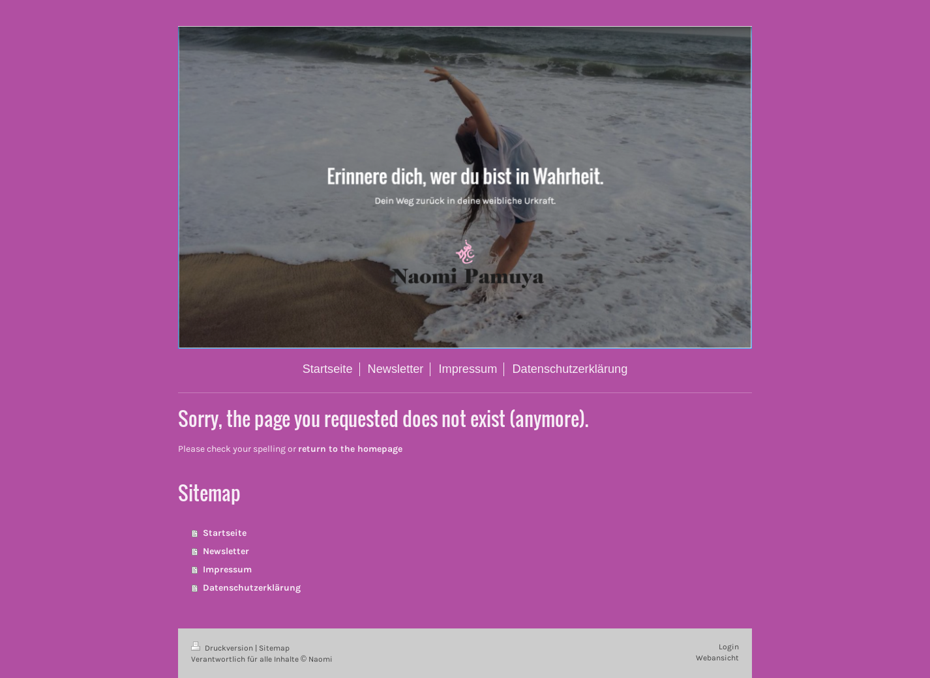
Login (729, 646)
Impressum (227, 569)
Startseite (225, 532)
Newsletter (226, 551)
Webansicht (717, 657)
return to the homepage (350, 448)
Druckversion (223, 648)
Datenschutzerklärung (252, 587)
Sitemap (274, 648)
